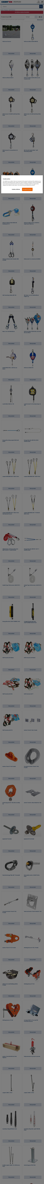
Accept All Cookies (27, 189)
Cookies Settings (16, 189)
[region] (22, 184)
